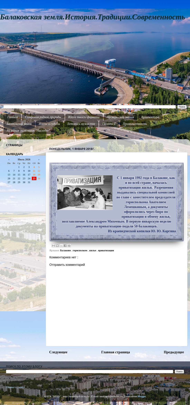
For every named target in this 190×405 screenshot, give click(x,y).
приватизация (106, 250)
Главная (12, 117)
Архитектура (150, 117)
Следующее (58, 352)
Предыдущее (174, 352)
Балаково (66, 250)
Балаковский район (19, 124)
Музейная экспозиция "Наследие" (28, 130)
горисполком (80, 250)
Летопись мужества (81, 124)
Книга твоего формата (83, 117)
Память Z (109, 124)
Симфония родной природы (43, 117)
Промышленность (135, 124)
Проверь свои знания (120, 117)
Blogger (142, 396)
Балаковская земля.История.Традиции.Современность (92, 17)
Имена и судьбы (49, 124)
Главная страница (115, 352)
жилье (93, 250)
